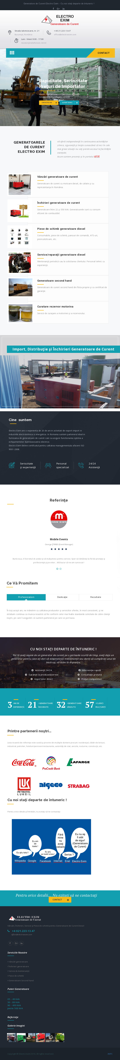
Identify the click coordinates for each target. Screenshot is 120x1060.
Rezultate (95, 597)
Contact (104, 52)
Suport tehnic (70, 102)
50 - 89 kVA (13, 1002)
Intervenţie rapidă (91, 670)
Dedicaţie (62, 597)
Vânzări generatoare (17, 961)
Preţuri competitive (91, 678)
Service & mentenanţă (18, 971)
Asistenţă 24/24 (43, 670)
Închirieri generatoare (18, 966)
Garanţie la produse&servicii (43, 674)
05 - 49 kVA (13, 999)
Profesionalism (26, 597)
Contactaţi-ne (50, 102)
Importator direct (43, 678)
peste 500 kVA (15, 1008)
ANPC (110, 1054)
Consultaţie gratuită (91, 674)
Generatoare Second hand (20, 980)
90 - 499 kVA (14, 1005)
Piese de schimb (15, 975)
